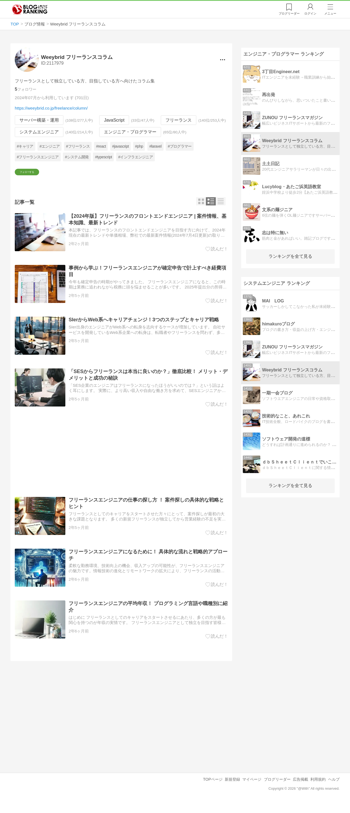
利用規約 (318, 788)
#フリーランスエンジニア (38, 157)
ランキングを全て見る (290, 256)
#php (139, 146)
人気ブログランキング (29, 9)
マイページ (251, 788)
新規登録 (232, 788)
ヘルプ (334, 788)
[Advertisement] (121, 461)
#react (101, 146)
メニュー (330, 13)
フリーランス (179, 120)
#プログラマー (180, 146)
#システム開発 (77, 157)
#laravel (155, 146)
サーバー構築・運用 (39, 120)
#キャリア (25, 146)
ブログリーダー (277, 788)
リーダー (289, 13)
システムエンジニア (39, 132)
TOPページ (212, 788)
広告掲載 (300, 788)
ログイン (310, 13)
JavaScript (114, 120)
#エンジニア (50, 146)
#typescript (103, 157)
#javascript (120, 146)
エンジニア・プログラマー (130, 132)
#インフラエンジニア (135, 157)
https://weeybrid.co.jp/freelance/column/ (51, 108)
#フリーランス (78, 146)
